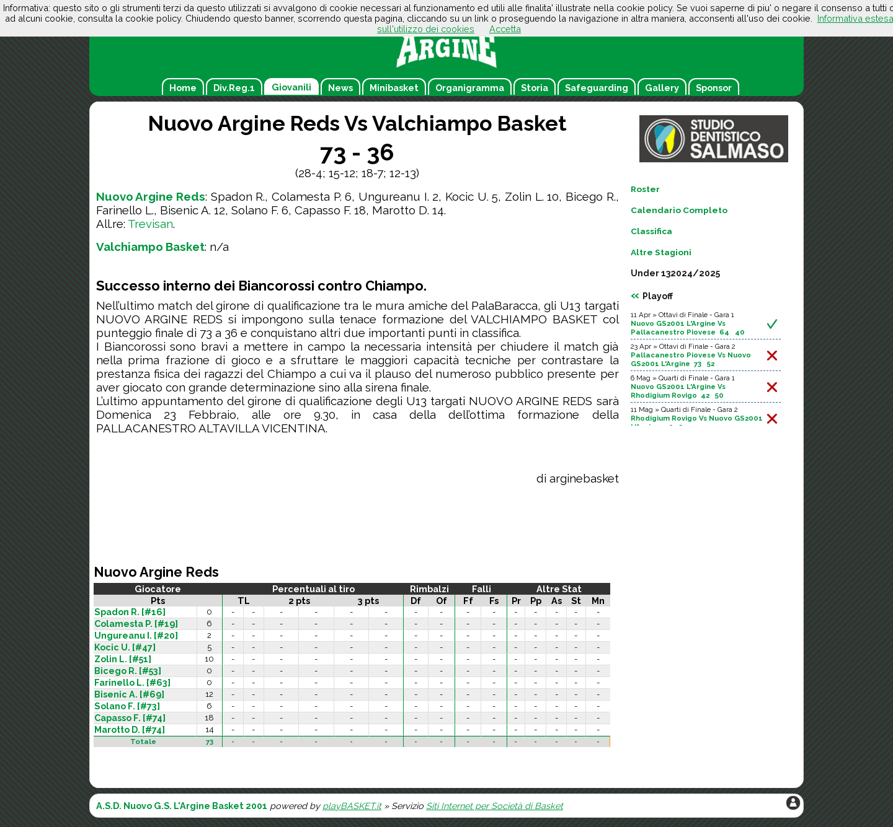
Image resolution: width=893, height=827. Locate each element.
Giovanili (291, 87)
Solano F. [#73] (127, 706)
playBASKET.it (351, 805)
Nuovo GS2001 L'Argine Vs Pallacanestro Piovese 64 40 (688, 327)
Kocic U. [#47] (125, 647)
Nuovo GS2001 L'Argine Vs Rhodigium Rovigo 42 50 (678, 391)
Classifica (651, 231)
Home (183, 87)
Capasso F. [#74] (130, 718)
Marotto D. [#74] (129, 730)
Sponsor (714, 87)
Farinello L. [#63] (132, 683)
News (340, 87)
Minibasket (394, 87)
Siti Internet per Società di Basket (494, 805)
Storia (534, 87)
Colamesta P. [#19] (136, 624)
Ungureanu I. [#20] (136, 636)
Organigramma (469, 87)
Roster (645, 189)
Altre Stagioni (661, 252)
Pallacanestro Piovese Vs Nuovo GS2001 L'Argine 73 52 (691, 359)
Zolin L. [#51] (122, 659)
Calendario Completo (679, 210)
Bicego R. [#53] (127, 671)
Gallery (662, 87)
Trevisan (150, 223)
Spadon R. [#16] (130, 612)
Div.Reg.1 (234, 87)
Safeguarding (596, 87)
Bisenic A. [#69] (129, 694)
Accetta (505, 29)
